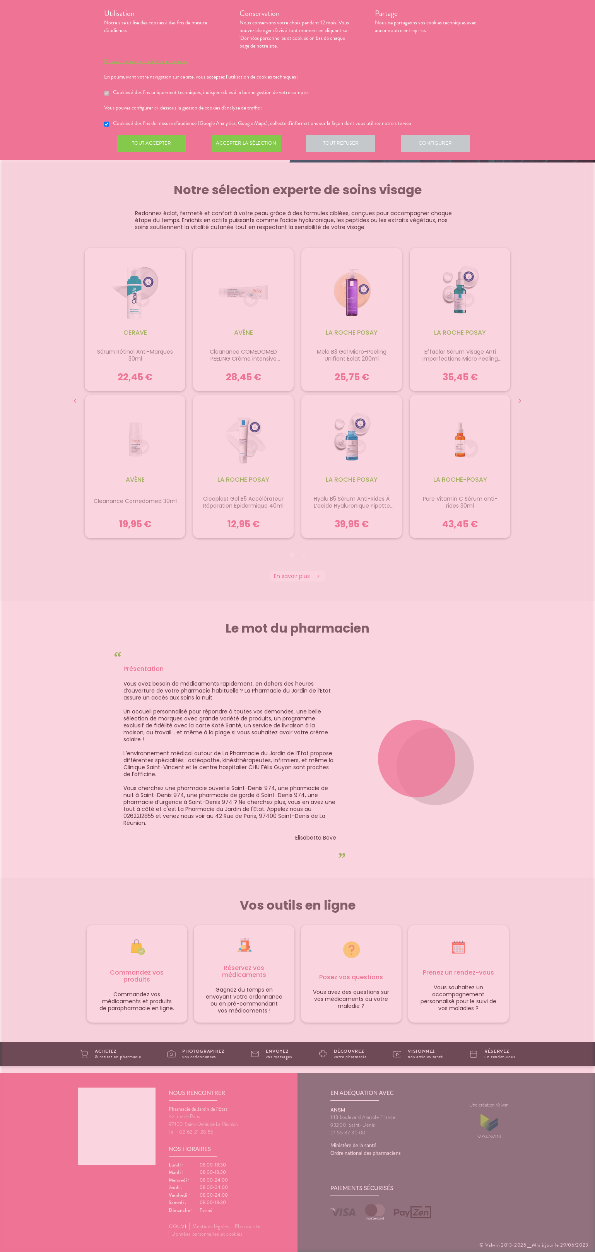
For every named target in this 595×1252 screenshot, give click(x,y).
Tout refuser (346, 144)
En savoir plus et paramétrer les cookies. (146, 61)
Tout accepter (152, 144)
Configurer (442, 144)
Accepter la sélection (249, 145)
